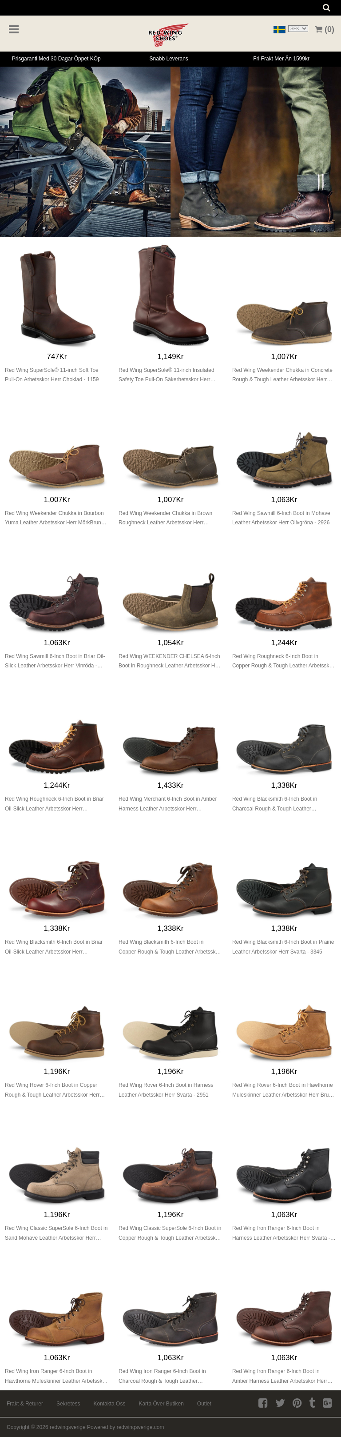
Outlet (204, 1404)
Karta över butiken (161, 1404)
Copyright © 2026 (28, 1427)
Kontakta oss (109, 1404)
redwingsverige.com (140, 1427)
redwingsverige (68, 1427)
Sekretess (68, 1404)
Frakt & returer (25, 1404)
